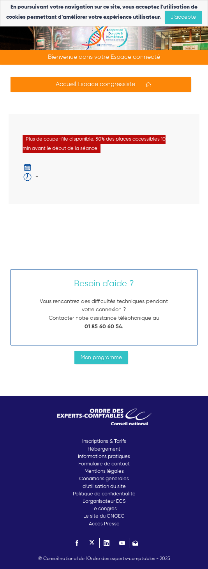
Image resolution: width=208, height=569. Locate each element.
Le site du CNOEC (104, 516)
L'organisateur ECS (104, 501)
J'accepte (183, 17)
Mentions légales (104, 471)
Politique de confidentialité (104, 494)
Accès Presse (104, 524)
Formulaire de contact (104, 464)
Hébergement (104, 449)
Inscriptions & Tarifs (104, 441)
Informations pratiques (104, 456)
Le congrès (104, 508)
